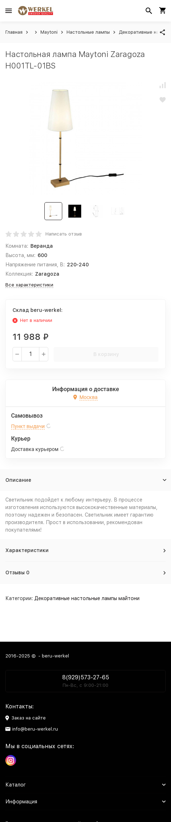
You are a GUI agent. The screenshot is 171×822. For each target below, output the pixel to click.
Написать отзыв (63, 234)
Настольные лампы (88, 32)
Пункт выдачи (28, 426)
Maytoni (49, 32)
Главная (14, 32)
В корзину (106, 354)
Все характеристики (29, 285)
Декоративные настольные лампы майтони (87, 598)
